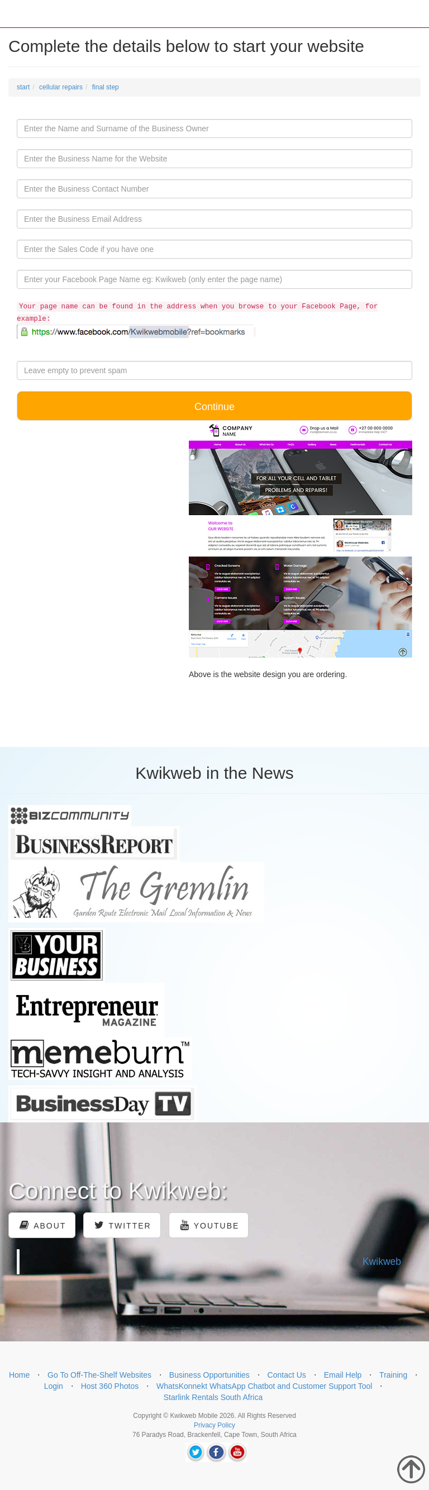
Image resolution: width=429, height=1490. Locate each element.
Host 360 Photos (110, 1386)
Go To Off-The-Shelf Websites (99, 1374)
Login (53, 1386)
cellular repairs (61, 87)
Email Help (343, 1374)
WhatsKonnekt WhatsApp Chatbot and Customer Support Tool (264, 1386)
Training (393, 1374)
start (23, 87)
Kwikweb (382, 1261)
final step (105, 87)
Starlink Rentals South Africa (213, 1397)
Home (19, 1374)
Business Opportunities (209, 1374)
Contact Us (287, 1374)
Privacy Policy (214, 1425)
